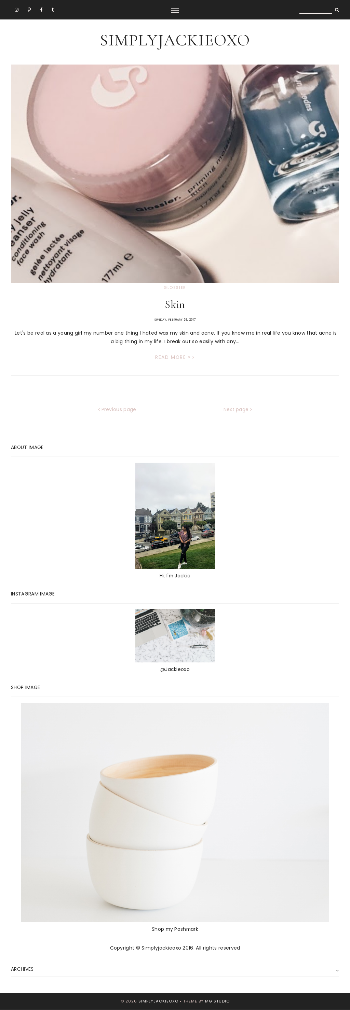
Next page (238, 409)
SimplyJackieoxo (175, 40)
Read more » (175, 357)
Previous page (117, 409)
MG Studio (217, 1001)
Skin (175, 304)
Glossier (175, 287)
